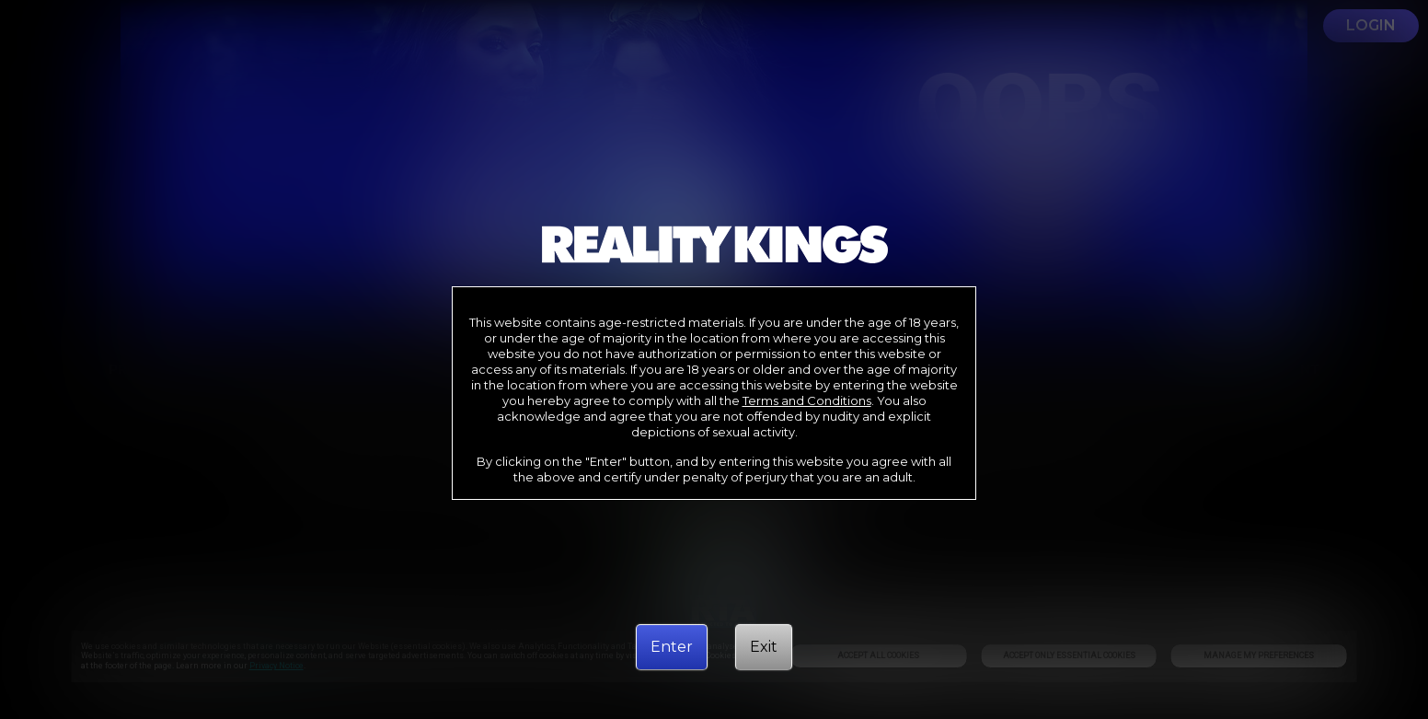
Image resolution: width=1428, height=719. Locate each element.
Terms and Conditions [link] (807, 400)
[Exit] (763, 647)
